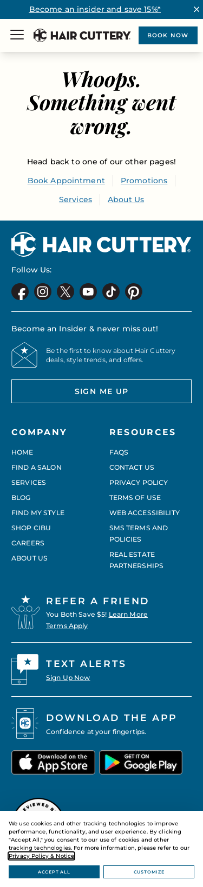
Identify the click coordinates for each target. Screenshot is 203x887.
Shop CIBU (31, 528)
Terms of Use (135, 497)
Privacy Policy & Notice (41, 855)
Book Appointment (66, 180)
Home (22, 452)
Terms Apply (67, 626)
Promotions (144, 180)
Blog (21, 497)
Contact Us (131, 467)
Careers (27, 543)
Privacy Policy (138, 482)
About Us (126, 199)
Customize (149, 872)
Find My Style (37, 513)
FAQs (119, 452)
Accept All (54, 872)
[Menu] (17, 35)
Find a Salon (36, 467)
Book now (167, 35)
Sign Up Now (68, 677)
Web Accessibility (144, 513)
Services (75, 199)
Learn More (128, 614)
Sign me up (70, 395)
